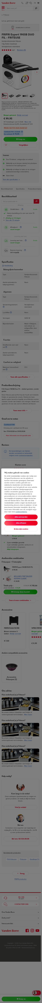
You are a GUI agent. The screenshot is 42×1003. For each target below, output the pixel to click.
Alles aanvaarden (21, 517)
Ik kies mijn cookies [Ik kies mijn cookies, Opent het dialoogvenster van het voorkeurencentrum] (21, 529)
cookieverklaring (21, 511)
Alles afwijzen (21, 523)
